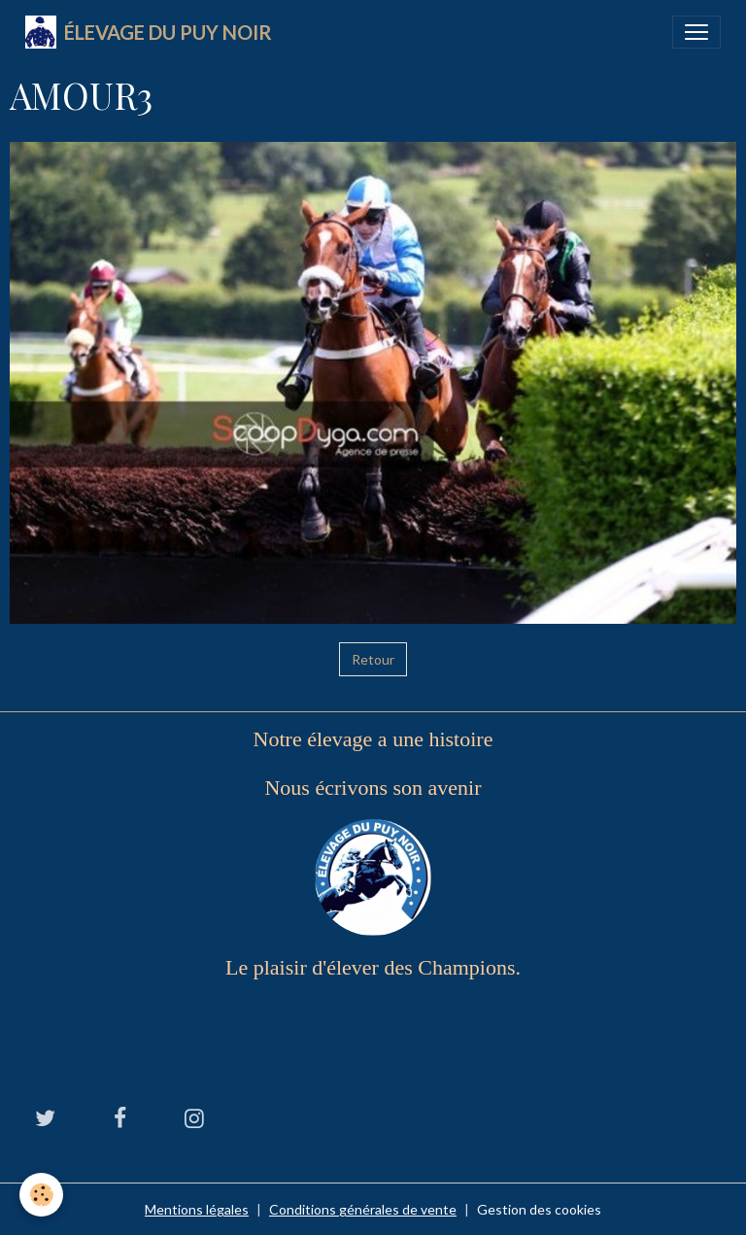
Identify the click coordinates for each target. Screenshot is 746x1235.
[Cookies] (41, 1195)
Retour (373, 659)
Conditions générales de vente (363, 1209)
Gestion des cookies (539, 1209)
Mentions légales (197, 1209)
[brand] (148, 32)
